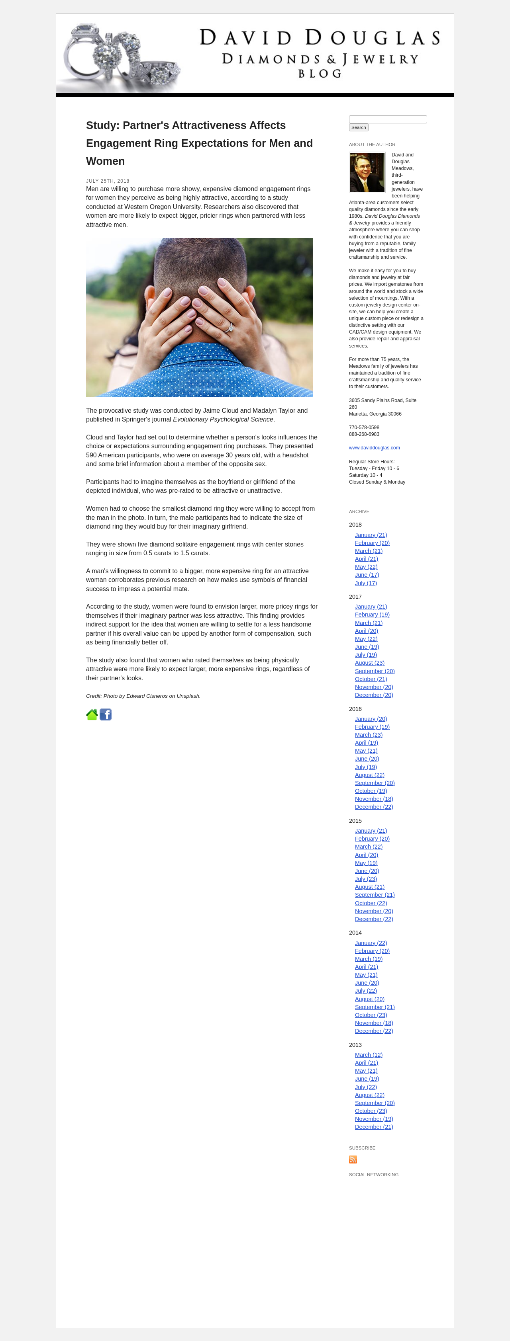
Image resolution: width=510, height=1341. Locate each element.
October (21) (371, 679)
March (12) (369, 1055)
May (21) (366, 751)
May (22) (366, 567)
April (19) (366, 743)
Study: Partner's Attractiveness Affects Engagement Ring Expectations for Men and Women (199, 143)
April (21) (366, 559)
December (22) (374, 807)
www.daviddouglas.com (374, 448)
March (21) (369, 551)
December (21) (374, 1127)
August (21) (369, 887)
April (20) (366, 631)
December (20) (374, 695)
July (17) (366, 583)
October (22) (371, 903)
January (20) (371, 719)
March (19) (369, 959)
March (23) (369, 735)
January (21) (371, 535)
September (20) (375, 671)
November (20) (374, 687)
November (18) (374, 799)
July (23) (366, 879)
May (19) (366, 863)
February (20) (372, 543)
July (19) (366, 655)
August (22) (369, 775)
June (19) (367, 647)
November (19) (374, 1119)
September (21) (375, 895)
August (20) (369, 999)
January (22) (371, 943)
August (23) (369, 663)
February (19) (372, 614)
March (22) (369, 846)
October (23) (371, 1015)
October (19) (371, 791)
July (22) (366, 991)
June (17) (367, 575)
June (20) (367, 758)
